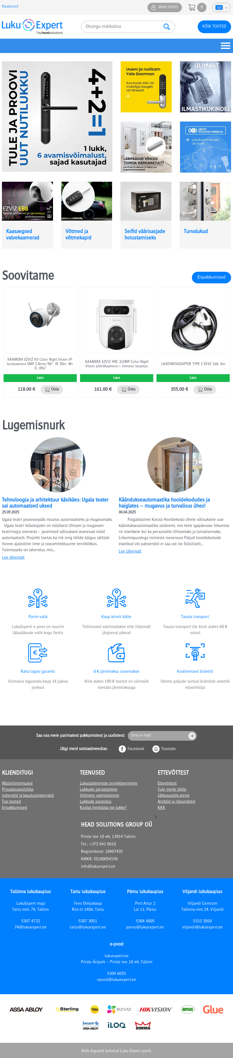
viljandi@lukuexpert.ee (202, 927)
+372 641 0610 (102, 844)
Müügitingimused (17, 784)
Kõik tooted (214, 27)
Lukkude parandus (95, 802)
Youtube (168, 749)
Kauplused (10, 7)
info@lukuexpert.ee (98, 867)
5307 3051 (87, 921)
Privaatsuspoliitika (17, 790)
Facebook (136, 749)
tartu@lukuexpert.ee (88, 927)
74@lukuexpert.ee (30, 927)
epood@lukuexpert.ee (116, 980)
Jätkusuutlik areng (173, 796)
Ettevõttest (167, 784)
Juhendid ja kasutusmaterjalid (28, 796)
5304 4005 (145, 921)
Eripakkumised (211, 277)
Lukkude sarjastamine (98, 790)
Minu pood (168, 7)
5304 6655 (116, 974)
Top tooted (11, 802)
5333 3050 (202, 921)
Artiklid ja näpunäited (176, 802)
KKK (161, 808)
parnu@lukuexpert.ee (145, 927)
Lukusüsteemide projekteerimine (108, 784)
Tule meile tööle (172, 790)
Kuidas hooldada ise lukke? (103, 808)
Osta (55, 389)
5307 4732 (30, 921)
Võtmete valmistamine (99, 796)
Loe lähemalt (13, 558)
